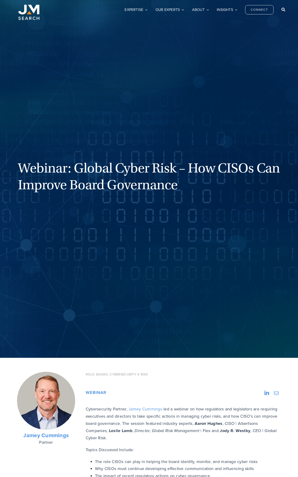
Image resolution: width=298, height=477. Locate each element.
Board (102, 142)
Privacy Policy (82, 466)
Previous (32, 312)
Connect (120, 423)
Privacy (219, 423)
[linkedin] (265, 422)
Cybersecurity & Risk (129, 142)
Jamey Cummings (46, 203)
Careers (169, 423)
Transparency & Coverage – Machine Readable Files (181, 466)
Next (269, 312)
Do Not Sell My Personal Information (118, 466)
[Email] (276, 161)
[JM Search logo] (29, 7)
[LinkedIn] (266, 161)
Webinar (96, 160)
